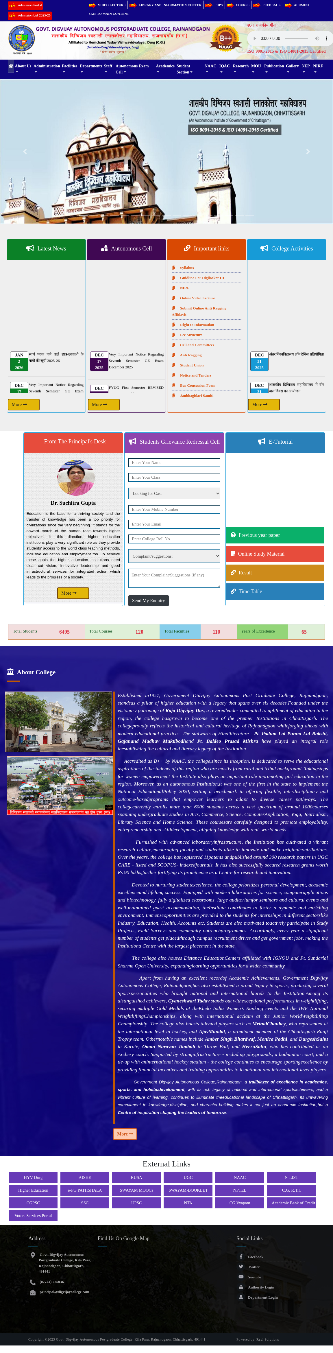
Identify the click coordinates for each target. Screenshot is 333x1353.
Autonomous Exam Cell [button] (132, 69)
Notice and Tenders (191, 375)
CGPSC (33, 1203)
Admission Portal (25, 6)
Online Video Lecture (193, 298)
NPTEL (240, 1190)
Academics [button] (165, 66)
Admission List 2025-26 (30, 16)
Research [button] (241, 66)
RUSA (136, 1177)
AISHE (85, 1177)
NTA (188, 1203)
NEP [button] (306, 66)
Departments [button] (91, 66)
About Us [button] (23, 66)
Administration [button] (47, 66)
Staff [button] (108, 66)
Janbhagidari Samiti (192, 395)
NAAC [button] (210, 66)
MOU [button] (256, 66)
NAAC (240, 1177)
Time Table (250, 591)
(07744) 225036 (51, 1282)
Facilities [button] (69, 66)
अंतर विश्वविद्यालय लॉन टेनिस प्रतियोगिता (296, 358)
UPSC (136, 1203)
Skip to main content (109, 13)
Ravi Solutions (267, 1339)
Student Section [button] (183, 69)
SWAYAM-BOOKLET (188, 1190)
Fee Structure (187, 335)
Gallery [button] (292, 66)
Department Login (257, 1297)
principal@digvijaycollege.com (64, 1292)
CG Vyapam (240, 1203)
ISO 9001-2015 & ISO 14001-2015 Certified (286, 51)
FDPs (214, 5)
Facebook (249, 1257)
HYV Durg (33, 1177)
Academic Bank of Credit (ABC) (300, 1203)
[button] (25, 151)
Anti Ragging (186, 355)
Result (245, 573)
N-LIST (291, 1177)
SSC (85, 1203)
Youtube (248, 1277)
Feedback (267, 5)
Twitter (248, 1267)
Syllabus (183, 268)
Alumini (297, 5)
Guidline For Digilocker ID (198, 278)
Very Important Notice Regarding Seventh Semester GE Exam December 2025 (136, 364)
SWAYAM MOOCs (136, 1190)
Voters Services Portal (33, 1215)
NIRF (180, 288)
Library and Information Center (165, 5)
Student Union (188, 365)
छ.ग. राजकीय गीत (261, 25)
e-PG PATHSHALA (85, 1190)
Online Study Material (261, 554)
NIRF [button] (318, 66)
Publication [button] (274, 66)
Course (238, 5)
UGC (188, 1177)
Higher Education (33, 1190)
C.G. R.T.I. (291, 1190)
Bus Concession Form (193, 385)
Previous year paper (259, 535)
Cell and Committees (193, 345)
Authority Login (255, 1287)
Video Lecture (107, 5)
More (19, 404)
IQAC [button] (224, 66)
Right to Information (193, 324)
